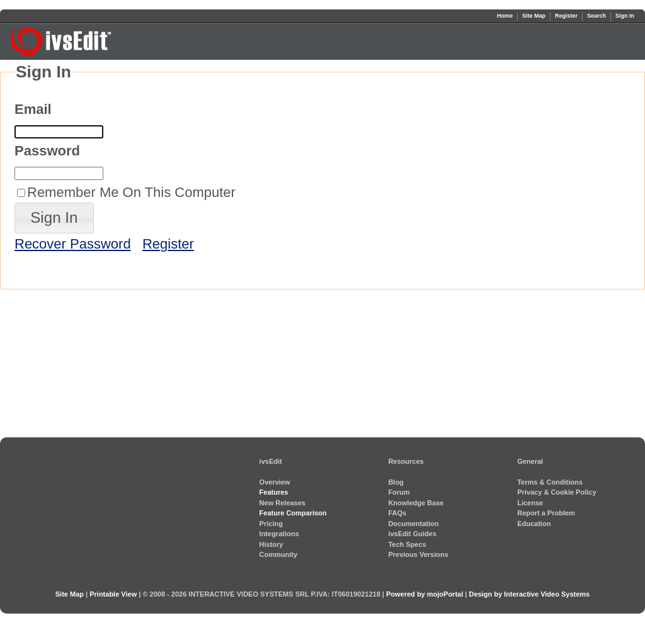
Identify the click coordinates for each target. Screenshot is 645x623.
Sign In (624, 16)
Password (47, 151)
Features (274, 492)
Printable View (113, 594)
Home (505, 16)
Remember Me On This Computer (131, 192)
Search (596, 16)
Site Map (533, 16)
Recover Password (72, 244)
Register (566, 16)
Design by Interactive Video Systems (529, 594)
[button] (54, 218)
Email (33, 109)
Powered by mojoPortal (424, 594)
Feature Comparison (293, 513)
